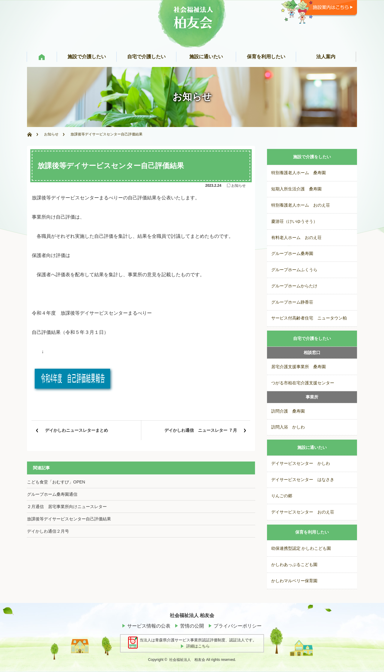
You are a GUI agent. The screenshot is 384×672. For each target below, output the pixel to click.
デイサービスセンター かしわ (300, 463)
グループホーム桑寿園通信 (52, 494)
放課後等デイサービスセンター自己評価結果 (69, 518)
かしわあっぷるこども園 (294, 564)
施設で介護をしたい (312, 157)
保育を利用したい (312, 532)
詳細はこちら (198, 646)
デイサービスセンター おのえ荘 (302, 512)
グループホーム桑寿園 (292, 253)
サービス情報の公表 (148, 625)
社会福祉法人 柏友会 (187, 660)
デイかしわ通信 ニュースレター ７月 (200, 430)
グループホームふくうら (294, 270)
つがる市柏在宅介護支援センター (302, 383)
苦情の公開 (192, 625)
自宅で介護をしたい (312, 338)
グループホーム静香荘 (292, 302)
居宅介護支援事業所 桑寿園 (298, 367)
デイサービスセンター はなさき (302, 479)
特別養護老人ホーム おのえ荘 (300, 205)
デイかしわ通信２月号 (48, 531)
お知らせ (51, 134)
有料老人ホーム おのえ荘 (296, 237)
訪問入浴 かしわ (288, 427)
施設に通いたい (312, 447)
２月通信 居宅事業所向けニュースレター (67, 506)
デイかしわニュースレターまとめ (76, 430)
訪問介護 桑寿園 (288, 411)
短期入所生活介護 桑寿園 (296, 189)
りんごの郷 (281, 496)
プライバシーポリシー (238, 625)
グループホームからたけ (294, 286)
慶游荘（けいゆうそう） (294, 221)
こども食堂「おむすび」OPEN (56, 482)
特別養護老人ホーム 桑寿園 (298, 173)
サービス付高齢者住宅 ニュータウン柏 (309, 318)
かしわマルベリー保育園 (294, 581)
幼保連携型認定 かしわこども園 (301, 548)
